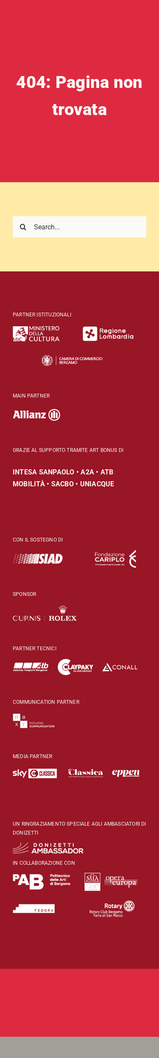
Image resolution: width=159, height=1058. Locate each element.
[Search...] (79, 226)
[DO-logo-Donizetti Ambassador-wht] (48, 846)
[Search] (23, 226)
